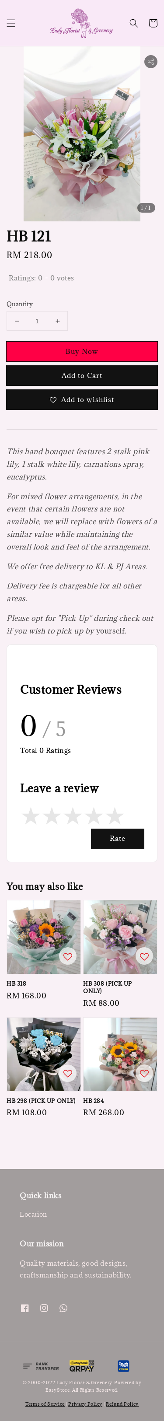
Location (33, 1214)
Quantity (20, 304)
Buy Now (82, 351)
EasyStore (57, 1390)
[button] (11, 23)
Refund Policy (122, 1404)
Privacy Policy (85, 1404)
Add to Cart (82, 375)
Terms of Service (45, 1404)
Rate (118, 838)
